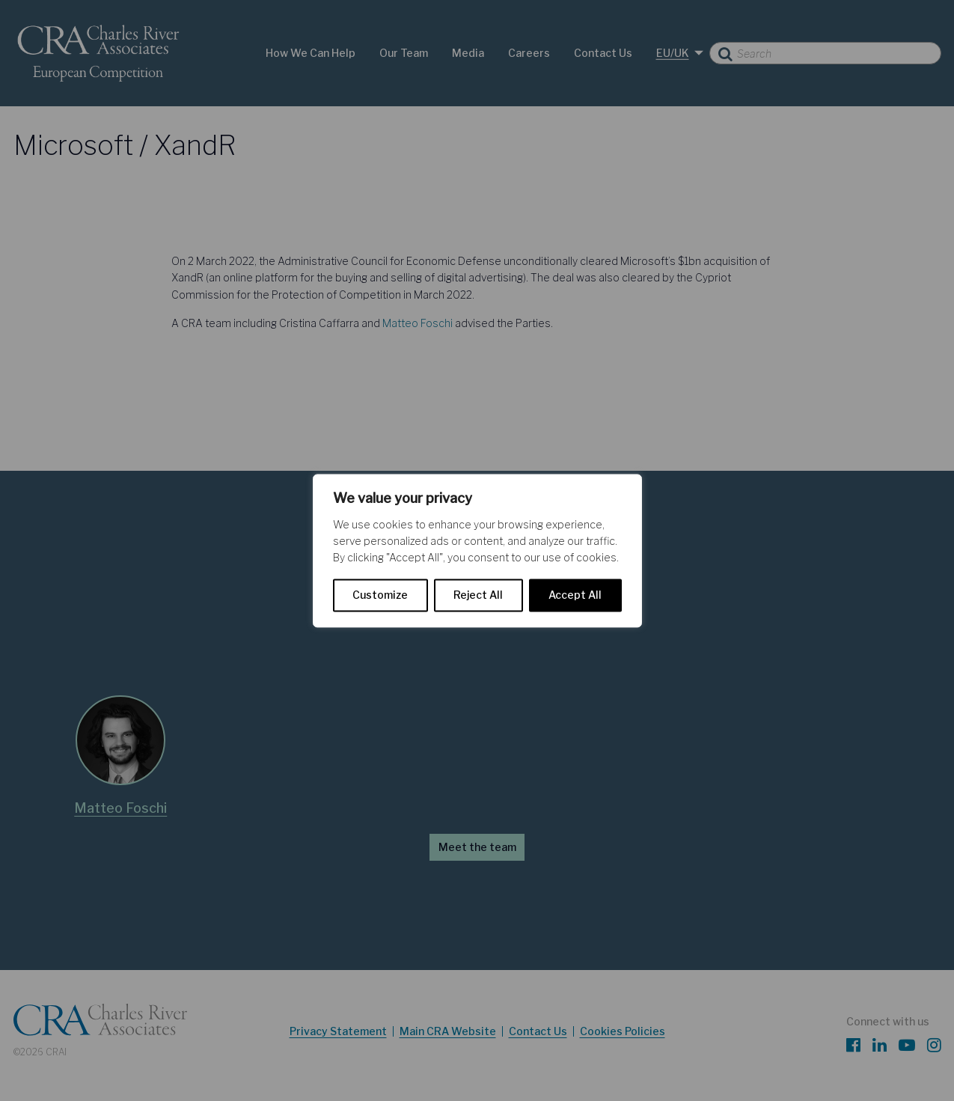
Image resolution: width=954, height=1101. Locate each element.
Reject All (478, 594)
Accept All (575, 594)
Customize (380, 594)
